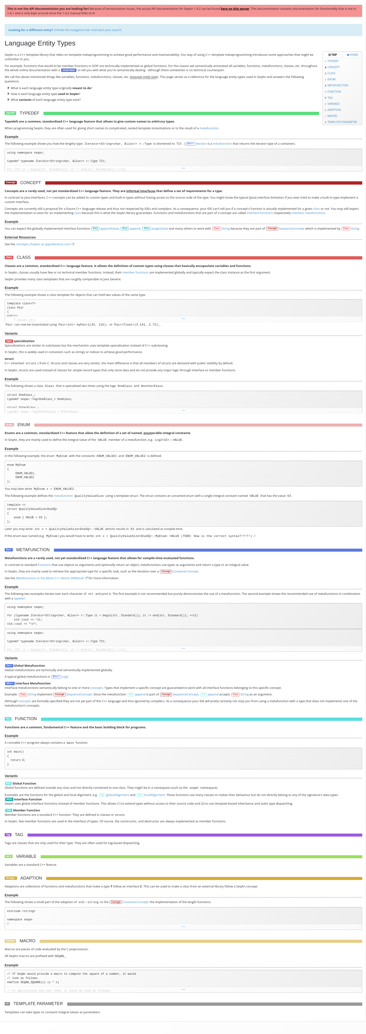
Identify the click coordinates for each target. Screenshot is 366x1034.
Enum (331, 79)
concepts (96, 688)
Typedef (333, 61)
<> (7, 1003)
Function (334, 91)
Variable (333, 103)
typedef (10, 112)
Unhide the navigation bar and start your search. (65, 30)
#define (10, 940)
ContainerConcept (185, 571)
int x (8, 856)
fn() (131, 694)
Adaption (334, 110)
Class (331, 73)
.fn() (9, 810)
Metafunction (337, 85)
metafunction (209, 128)
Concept (333, 67)
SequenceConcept (291, 228)
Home (352, 54)
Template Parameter (342, 122)
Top (332, 54)
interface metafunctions (308, 213)
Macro (332, 116)
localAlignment (154, 795)
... (183, 167)
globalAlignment (117, 795)
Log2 (65, 676)
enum (9, 424)
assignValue (159, 228)
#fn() (95, 228)
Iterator (201, 143)
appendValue (109, 228)
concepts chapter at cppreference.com (43, 244)
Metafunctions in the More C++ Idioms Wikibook (50, 578)
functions (44, 565)
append (135, 228)
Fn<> (8, 549)
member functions (136, 272)
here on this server (235, 9)
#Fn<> (190, 143)
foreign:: (11, 878)
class (316, 209)
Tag (8, 834)
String (226, 228)
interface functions (260, 213)
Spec (9, 341)
